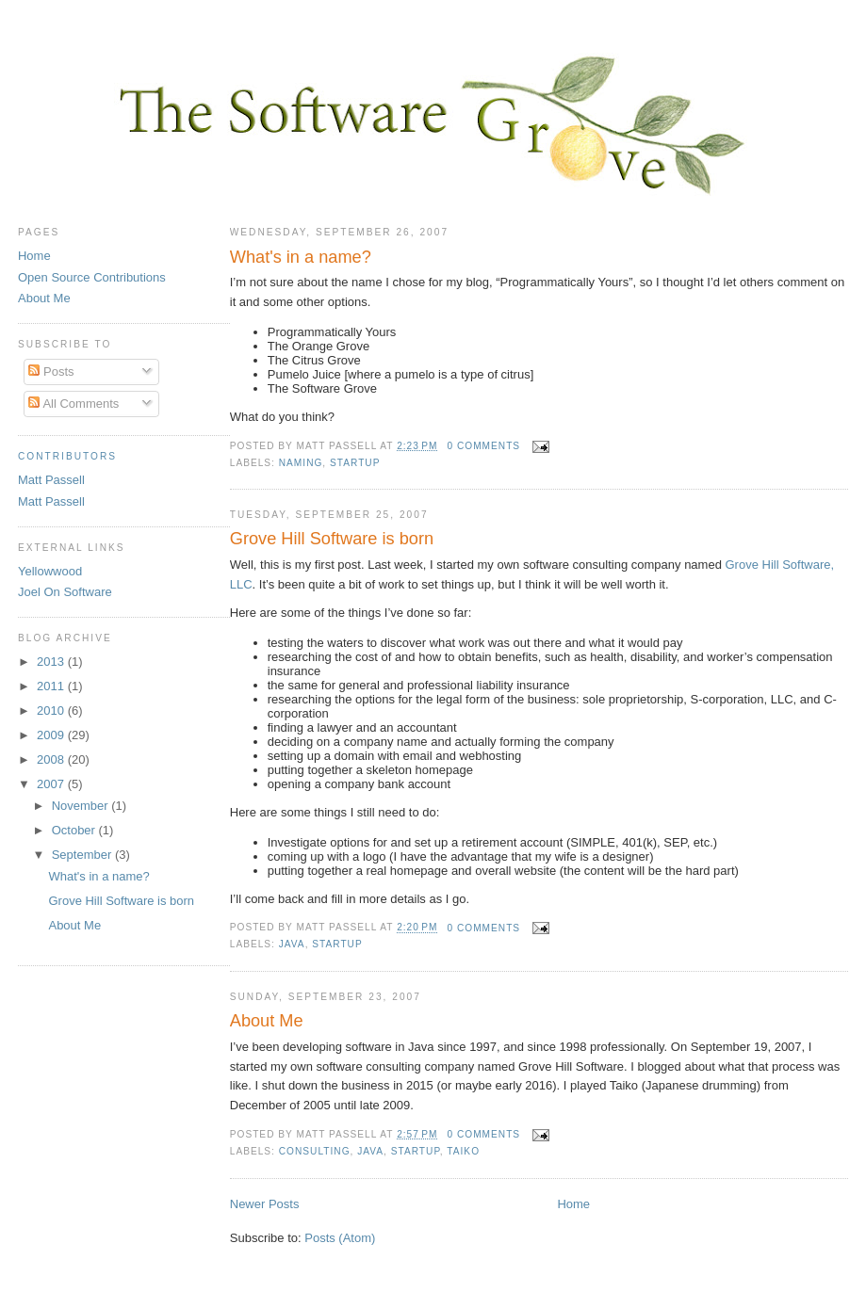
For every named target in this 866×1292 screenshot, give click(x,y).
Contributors (67, 456)
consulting (315, 1151)
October (75, 830)
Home (573, 1204)
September (83, 855)
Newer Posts (265, 1204)
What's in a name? (300, 257)
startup (355, 463)
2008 (52, 759)
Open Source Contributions (92, 277)
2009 (52, 735)
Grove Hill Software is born (331, 538)
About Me (266, 1020)
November (82, 806)
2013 (52, 661)
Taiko (463, 1151)
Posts (51, 371)
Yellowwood (50, 571)
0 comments (483, 446)
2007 (52, 784)
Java (292, 944)
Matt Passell (51, 480)
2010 (52, 710)
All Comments (73, 403)
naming (301, 463)
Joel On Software (65, 592)
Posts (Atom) (339, 1238)
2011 (52, 686)
